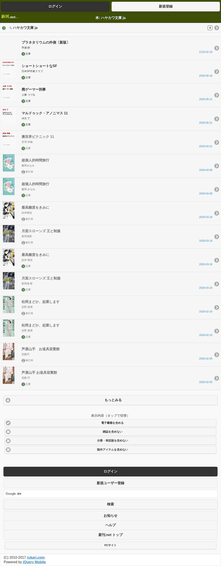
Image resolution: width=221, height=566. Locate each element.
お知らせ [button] (110, 515)
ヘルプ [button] (110, 525)
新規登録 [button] (166, 6)
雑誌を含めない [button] (112, 431)
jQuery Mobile (34, 562)
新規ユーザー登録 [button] (110, 483)
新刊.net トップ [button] (110, 535)
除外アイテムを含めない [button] (112, 449)
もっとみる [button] (113, 400)
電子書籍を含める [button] (112, 422)
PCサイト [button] (110, 545)
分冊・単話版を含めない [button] (112, 440)
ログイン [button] (55, 6)
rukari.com (36, 557)
